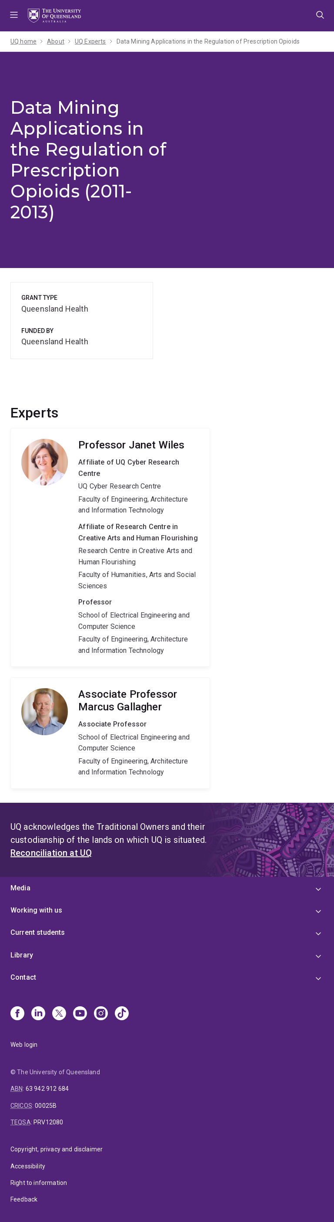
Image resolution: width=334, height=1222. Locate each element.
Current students (37, 932)
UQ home (23, 41)
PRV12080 (48, 1122)
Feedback (23, 1199)
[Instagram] (101, 1014)
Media (20, 888)
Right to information (38, 1182)
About (55, 41)
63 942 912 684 (47, 1088)
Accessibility (27, 1166)
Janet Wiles (110, 547)
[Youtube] (80, 1014)
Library (21, 955)
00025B (46, 1105)
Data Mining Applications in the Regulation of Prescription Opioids (208, 41)
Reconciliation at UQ (51, 853)
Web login (23, 1044)
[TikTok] (122, 1014)
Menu (14, 15)
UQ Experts (90, 41)
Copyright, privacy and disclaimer (56, 1149)
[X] (59, 1014)
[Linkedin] (38, 1014)
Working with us (36, 910)
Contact (23, 977)
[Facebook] (17, 1014)
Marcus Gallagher (110, 733)
